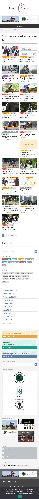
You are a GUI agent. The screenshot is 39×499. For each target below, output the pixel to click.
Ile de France (5, 279)
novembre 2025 (8, 290)
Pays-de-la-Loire (25, 279)
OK (20, 496)
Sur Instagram (8, 457)
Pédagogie (4, 262)
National (13, 273)
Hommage (14, 259)
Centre (17, 276)
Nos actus (21, 259)
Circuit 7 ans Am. (29, 259)
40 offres (6, 347)
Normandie (12, 279)
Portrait (23, 262)
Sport (3, 259)
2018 (11, 42)
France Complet (5, 42)
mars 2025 (6, 316)
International (5, 273)
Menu (19, 26)
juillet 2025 (7, 303)
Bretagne (11, 276)
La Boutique (7, 356)
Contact (14, 482)
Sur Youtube (7, 453)
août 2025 (6, 300)
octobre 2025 (7, 294)
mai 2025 (6, 310)
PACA (18, 279)
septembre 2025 (9, 297)
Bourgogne (5, 276)
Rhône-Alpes (5, 282)
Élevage (9, 259)
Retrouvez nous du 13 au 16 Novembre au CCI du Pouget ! (13, 30)
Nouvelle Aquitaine (21, 273)
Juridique (29, 262)
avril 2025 (7, 313)
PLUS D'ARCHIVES (7, 323)
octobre (15, 42)
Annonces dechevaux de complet (8, 343)
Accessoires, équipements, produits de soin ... (15, 353)
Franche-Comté (25, 276)
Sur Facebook (7, 449)
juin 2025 (6, 307)
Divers (3, 265)
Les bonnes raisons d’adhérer (11, 334)
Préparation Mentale (14, 262)
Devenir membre (8, 337)
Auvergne (30, 273)
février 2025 (7, 320)
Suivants (13, 235)
